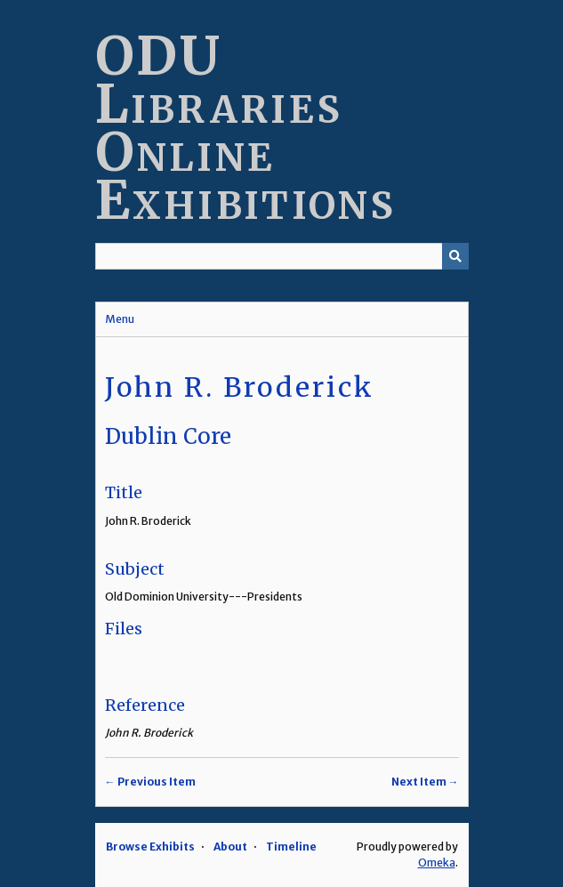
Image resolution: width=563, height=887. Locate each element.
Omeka (436, 862)
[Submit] (455, 256)
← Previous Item (150, 781)
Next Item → (425, 781)
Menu (119, 319)
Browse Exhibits (150, 846)
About (230, 846)
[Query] (282, 256)
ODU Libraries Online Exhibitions (246, 127)
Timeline (291, 846)
